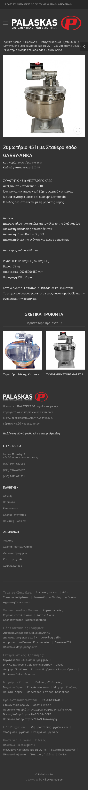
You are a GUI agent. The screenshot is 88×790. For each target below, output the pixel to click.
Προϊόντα (9, 502)
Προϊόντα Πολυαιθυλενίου (19, 674)
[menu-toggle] (5, 23)
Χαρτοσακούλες (53, 610)
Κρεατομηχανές (13, 559)
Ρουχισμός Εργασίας (46, 732)
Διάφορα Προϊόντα (15, 669)
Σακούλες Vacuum (47, 592)
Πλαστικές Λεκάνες (63, 749)
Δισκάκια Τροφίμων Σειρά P (20, 637)
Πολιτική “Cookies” (14, 521)
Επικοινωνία (10, 508)
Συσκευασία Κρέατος (16, 597)
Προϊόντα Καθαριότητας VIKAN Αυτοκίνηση (30, 719)
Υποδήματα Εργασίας (16, 732)
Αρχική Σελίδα (12, 41)
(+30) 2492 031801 (14, 476)
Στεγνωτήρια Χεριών (16, 705)
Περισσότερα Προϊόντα (42, 323)
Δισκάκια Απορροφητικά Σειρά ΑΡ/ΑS (26, 632)
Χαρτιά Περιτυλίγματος (17, 546)
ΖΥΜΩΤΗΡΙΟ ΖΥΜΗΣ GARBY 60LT (66, 374)
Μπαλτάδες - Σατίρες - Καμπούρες (48, 692)
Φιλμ (65, 592)
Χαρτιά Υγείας (42, 705)
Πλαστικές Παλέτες (42, 754)
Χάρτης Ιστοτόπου (14, 514)
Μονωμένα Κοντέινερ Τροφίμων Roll (25, 749)
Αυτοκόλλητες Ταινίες (47, 597)
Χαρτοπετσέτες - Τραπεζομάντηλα (24, 619)
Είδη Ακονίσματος (38, 687)
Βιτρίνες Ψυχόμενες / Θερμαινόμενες (53, 669)
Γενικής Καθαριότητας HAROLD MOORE (27, 714)
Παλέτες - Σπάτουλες (48, 682)
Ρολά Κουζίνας (51, 700)
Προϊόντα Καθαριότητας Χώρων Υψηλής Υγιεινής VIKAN (37, 709)
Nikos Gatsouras (53, 779)
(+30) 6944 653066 (14, 463)
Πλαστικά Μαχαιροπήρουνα (20, 647)
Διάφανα (70, 597)
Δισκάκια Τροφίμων (15, 553)
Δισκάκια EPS (62, 642)
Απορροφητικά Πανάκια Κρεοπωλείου (26, 642)
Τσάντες (8, 540)
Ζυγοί (59, 664)
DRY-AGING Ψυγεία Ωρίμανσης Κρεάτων (27, 664)
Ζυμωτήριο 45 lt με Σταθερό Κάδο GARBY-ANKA (32, 49)
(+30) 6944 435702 (14, 470)
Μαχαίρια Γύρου (13, 687)
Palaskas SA (45, 774)
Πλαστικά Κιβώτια (14, 754)
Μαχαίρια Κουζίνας (65, 687)
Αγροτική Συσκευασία (16, 602)
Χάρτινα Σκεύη (46, 615)
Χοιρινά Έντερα (12, 565)
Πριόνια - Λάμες (13, 692)
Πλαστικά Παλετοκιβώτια (19, 745)
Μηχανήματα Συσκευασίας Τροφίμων (25, 660)
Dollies (62, 754)
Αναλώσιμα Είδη (51, 637)
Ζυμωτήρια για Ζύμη (30, 162)
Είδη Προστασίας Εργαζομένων (49, 727)
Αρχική (7, 495)
